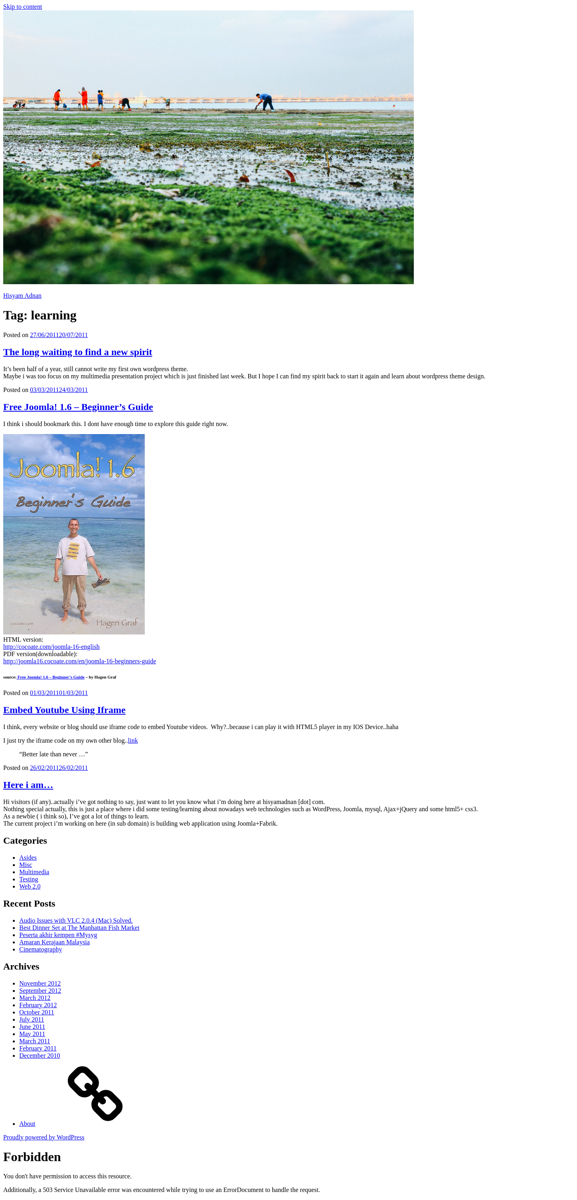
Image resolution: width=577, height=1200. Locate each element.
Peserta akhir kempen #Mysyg (58, 934)
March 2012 (35, 997)
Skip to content (22, 6)
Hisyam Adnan (22, 295)
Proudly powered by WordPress (43, 1137)
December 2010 (39, 1055)
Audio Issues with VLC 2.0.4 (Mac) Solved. (76, 920)
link (133, 740)
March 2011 (34, 1041)
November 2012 (40, 983)
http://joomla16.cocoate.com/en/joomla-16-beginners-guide (79, 661)
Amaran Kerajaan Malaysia (54, 942)
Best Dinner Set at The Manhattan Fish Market (79, 927)
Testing (28, 879)
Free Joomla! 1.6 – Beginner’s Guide (78, 407)
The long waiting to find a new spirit (77, 352)
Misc (25, 864)
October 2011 (36, 1012)
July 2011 (31, 1019)
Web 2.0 (29, 886)
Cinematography (40, 949)
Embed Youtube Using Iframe (64, 710)
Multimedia (34, 872)
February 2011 (38, 1048)
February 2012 (38, 1005)
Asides (28, 857)
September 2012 (40, 990)
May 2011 (32, 1033)
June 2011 (32, 1026)
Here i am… (28, 785)
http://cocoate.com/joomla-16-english (51, 646)
